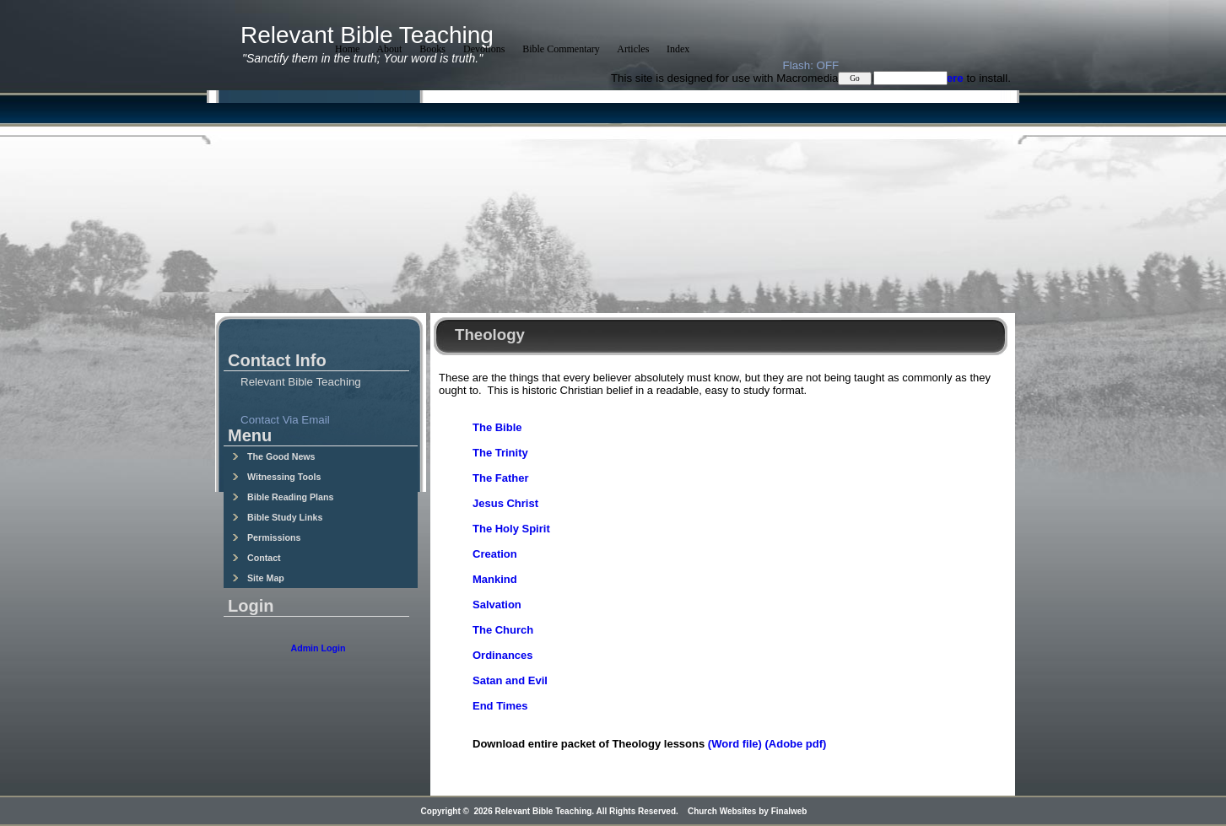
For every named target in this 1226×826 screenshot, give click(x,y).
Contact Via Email (285, 419)
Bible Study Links (277, 517)
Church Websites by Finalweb (747, 811)
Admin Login (317, 648)
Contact (256, 558)
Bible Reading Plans (282, 497)
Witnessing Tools (276, 477)
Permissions (266, 537)
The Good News (274, 456)
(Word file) (735, 743)
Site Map (258, 578)
